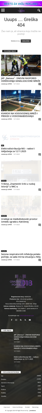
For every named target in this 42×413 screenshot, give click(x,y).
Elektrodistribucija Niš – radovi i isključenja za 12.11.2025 (18, 150)
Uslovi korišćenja (18, 407)
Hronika (3, 396)
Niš (2, 75)
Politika (3, 393)
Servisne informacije (7, 383)
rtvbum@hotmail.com (27, 315)
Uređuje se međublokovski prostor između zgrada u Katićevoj (19, 220)
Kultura (4, 181)
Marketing (35, 407)
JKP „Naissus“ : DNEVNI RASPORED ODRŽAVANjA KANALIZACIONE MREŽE (20, 79)
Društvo (4, 216)
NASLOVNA (25, 41)
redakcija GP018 (6, 84)
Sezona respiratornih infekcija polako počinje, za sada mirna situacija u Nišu (21, 255)
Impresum (7, 407)
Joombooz (32, 410)
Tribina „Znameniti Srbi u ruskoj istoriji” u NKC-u (18, 185)
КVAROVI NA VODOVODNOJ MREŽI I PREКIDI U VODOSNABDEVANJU (19, 115)
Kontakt (27, 407)
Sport (3, 386)
